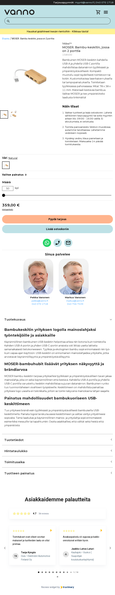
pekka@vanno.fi (40, 301)
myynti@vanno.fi (84, 2)
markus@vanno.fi (75, 301)
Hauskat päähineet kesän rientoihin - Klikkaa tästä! (57, 31)
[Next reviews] (110, 548)
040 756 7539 (75, 304)
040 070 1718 (105, 2)
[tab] (38, 572)
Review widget (49, 587)
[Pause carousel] (57, 576)
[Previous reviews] (5, 548)
